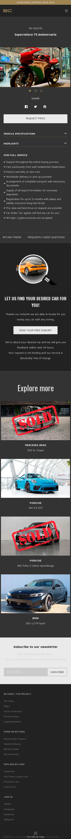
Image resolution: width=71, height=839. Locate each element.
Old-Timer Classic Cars (16, 776)
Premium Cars (11, 781)
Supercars (9, 771)
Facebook (9, 814)
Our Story (9, 700)
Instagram (9, 809)
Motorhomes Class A (15, 738)
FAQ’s (7, 706)
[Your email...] (35, 672)
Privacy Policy (11, 716)
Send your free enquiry (35, 330)
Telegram (9, 819)
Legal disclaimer (12, 721)
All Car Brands (11, 754)
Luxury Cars (10, 786)
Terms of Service (13, 711)
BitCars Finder (11, 749)
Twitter (7, 803)
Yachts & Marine (12, 744)
